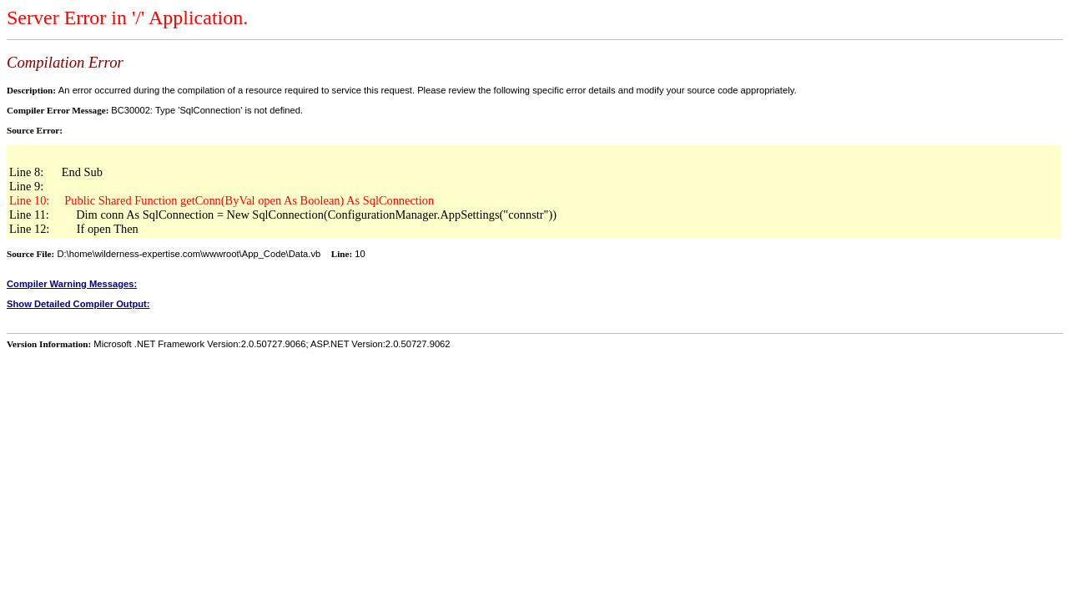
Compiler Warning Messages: (72, 284)
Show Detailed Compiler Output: (78, 304)
